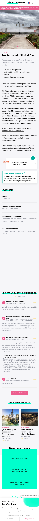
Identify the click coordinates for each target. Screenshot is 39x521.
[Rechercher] (32, 3)
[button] (15, 46)
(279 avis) (21, 296)
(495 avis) (26, 438)
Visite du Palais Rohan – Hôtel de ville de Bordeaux (28, 432)
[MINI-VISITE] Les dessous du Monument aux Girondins (9, 433)
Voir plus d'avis (19, 392)
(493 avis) (7, 440)
